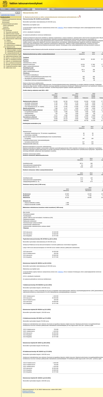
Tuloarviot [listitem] (5, 27)
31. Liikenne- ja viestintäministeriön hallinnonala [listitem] (17, 61)
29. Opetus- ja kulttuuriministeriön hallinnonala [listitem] (16, 58)
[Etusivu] (4, 4)
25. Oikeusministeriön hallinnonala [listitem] (13, 37)
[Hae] (18, 13)
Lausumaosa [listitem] (5, 20)
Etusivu (3, 9)
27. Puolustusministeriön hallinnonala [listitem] (14, 54)
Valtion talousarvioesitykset (25, 3)
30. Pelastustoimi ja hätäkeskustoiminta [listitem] (15, 45)
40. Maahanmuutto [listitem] (9, 47)
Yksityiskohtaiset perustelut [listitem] (9, 24)
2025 (16, 9)
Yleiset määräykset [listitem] (8, 25)
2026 (9, 9)
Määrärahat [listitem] (5, 29)
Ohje (53, 9)
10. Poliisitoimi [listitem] (7, 42)
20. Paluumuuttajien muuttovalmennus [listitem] (15, 50)
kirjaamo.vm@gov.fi (27, 391)
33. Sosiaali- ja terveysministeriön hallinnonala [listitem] (16, 64)
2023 (29, 9)
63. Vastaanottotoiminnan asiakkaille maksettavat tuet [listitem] (20, 53)
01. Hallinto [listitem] (7, 40)
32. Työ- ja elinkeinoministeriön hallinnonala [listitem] (15, 63)
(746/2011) (61, 27)
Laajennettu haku (5, 15)
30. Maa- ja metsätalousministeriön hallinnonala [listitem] (17, 59)
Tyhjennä (12, 15)
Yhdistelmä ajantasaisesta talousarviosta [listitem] (12, 19)
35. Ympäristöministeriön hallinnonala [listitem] (14, 66)
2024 (22, 9)
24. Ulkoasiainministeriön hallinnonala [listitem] (14, 35)
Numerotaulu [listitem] (5, 22)
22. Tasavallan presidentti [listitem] (10, 32)
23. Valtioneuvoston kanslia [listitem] (11, 33)
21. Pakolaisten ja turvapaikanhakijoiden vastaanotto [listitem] (19, 51)
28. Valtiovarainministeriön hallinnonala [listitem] (14, 56)
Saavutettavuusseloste (28, 392)
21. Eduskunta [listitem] (7, 30)
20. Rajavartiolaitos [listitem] (9, 43)
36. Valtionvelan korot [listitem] (9, 68)
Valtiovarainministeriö (89, 8)
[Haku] (8, 13)
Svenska (99, 8)
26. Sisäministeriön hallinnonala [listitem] (12, 38)
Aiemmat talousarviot (40, 9)
